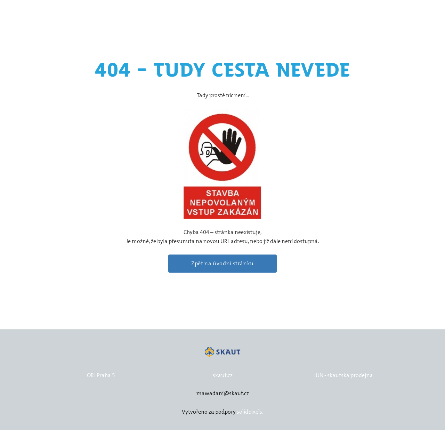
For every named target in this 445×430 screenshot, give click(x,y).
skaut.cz (223, 375)
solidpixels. (250, 411)
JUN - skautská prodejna (343, 375)
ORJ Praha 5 (101, 375)
